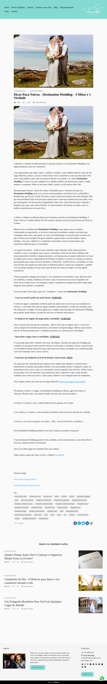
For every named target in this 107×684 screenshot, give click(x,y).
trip (65, 515)
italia (61, 511)
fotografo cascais (82, 504)
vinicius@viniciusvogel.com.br (27, 485)
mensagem (59, 455)
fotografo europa (36, 507)
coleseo (64, 496)
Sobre (7, 11)
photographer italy (72, 511)
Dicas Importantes (67, 7)
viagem (17, 518)
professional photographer (23, 515)
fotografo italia (49, 507)
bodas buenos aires (21, 496)
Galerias (30, 7)
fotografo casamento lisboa (44, 504)
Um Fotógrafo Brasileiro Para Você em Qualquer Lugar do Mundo (33, 603)
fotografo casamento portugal (65, 504)
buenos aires (48, 496)
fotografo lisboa (63, 507)
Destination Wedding (36, 91)
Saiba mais (37, 667)
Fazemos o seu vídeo (44, 7)
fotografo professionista (36, 511)
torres (59, 515)
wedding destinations (29, 518)
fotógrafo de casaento (21, 507)
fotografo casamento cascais (23, 504)
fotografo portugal (20, 511)
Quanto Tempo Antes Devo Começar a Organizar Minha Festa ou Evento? (33, 556)
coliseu (71, 496)
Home (7, 7)
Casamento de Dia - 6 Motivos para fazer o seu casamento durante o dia (31, 581)
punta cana (37, 515)
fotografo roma (52, 511)
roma (46, 515)
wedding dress (43, 518)
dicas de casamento (27, 500)
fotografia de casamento (61, 500)
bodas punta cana (35, 496)
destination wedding (83, 496)
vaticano (72, 515)
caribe (57, 496)
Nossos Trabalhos (18, 7)
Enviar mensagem (88, 655)
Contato (14, 11)
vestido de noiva (83, 515)
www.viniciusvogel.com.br (25, 479)
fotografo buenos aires (79, 500)
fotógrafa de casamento (43, 500)
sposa (52, 515)
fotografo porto (75, 507)
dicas (16, 500)
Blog (56, 7)
